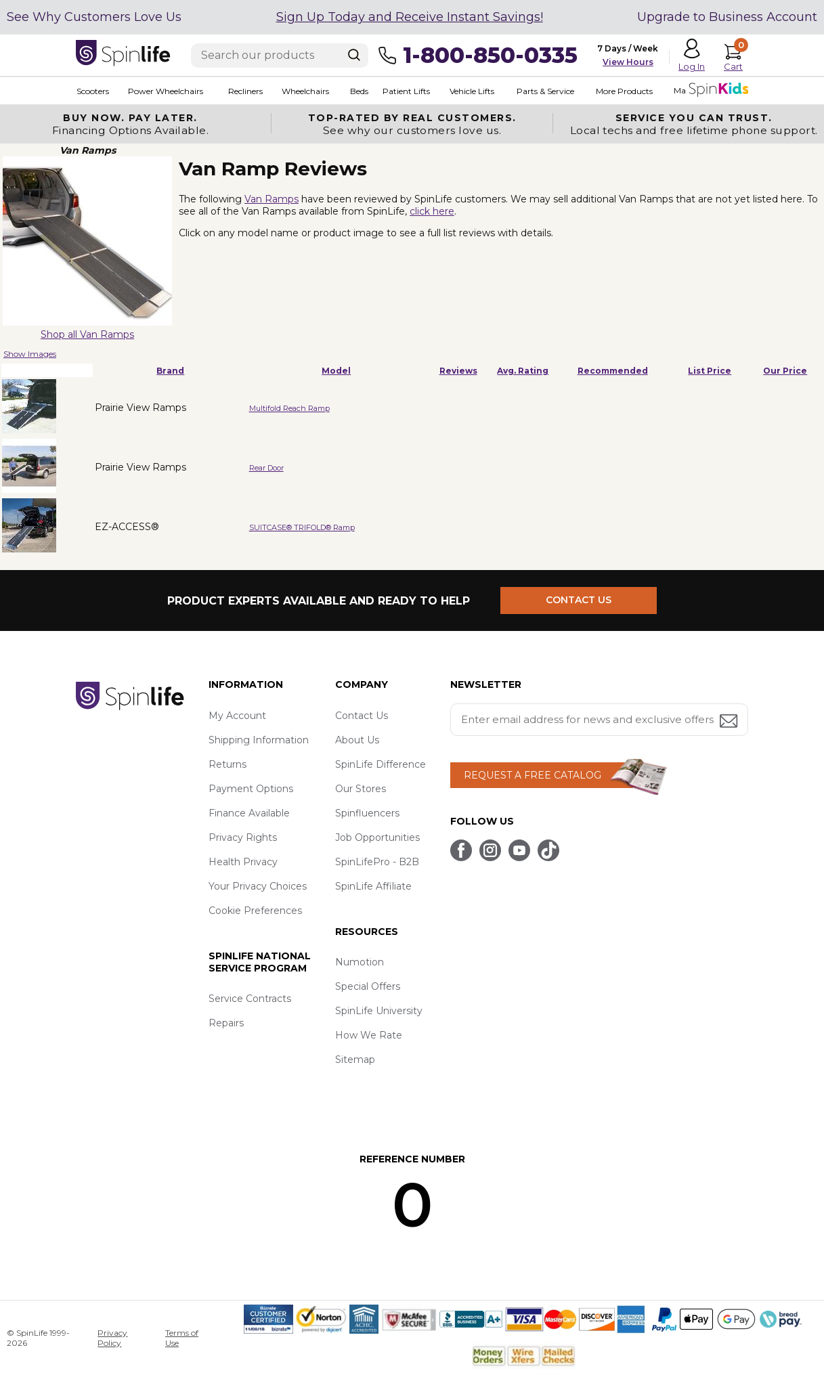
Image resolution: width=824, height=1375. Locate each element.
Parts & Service (544, 91)
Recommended (613, 371)
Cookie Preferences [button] (255, 910)
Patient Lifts (405, 91)
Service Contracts (250, 998)
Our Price (785, 371)
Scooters (92, 91)
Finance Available (249, 813)
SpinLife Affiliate (373, 886)
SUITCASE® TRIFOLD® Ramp (302, 527)
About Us (357, 740)
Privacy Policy (112, 1338)
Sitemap (355, 1059)
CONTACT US (578, 600)
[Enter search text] (279, 55)
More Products (622, 91)
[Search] (354, 55)
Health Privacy (243, 862)
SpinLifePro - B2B (377, 862)
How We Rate (368, 1035)
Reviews (458, 371)
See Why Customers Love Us (94, 16)
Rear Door (266, 468)
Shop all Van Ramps (87, 334)
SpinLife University (378, 1011)
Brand (170, 371)
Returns (227, 764)
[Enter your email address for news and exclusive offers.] (599, 719)
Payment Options (251, 789)
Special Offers (367, 986)
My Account (237, 716)
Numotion (359, 962)
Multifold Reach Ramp (289, 408)
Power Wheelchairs (164, 91)
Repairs (226, 1023)
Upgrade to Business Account (727, 16)
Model (336, 371)
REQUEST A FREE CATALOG (532, 775)
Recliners (244, 91)
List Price (709, 371)
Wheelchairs (304, 91)
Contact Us (361, 716)
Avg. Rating (522, 371)
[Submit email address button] (730, 722)
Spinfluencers (367, 813)
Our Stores (360, 789)
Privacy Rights (243, 837)
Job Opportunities (377, 837)
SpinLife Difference (380, 764)
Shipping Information (259, 740)
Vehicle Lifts (471, 91)
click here (432, 211)
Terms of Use (181, 1338)
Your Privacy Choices (258, 886)
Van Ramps (271, 199)
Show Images (29, 354)
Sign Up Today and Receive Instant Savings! (409, 16)
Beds (358, 91)
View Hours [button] (628, 62)
